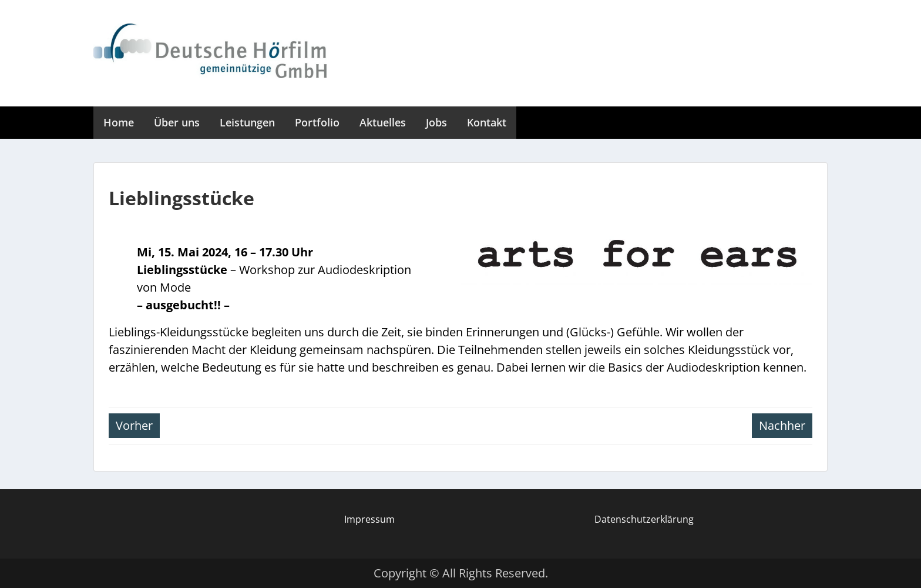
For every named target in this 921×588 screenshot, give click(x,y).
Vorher (134, 425)
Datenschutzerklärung (644, 519)
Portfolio (317, 122)
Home (118, 122)
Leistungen (247, 122)
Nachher (782, 425)
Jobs (436, 122)
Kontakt (486, 122)
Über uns (177, 122)
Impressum (369, 519)
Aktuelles (382, 122)
